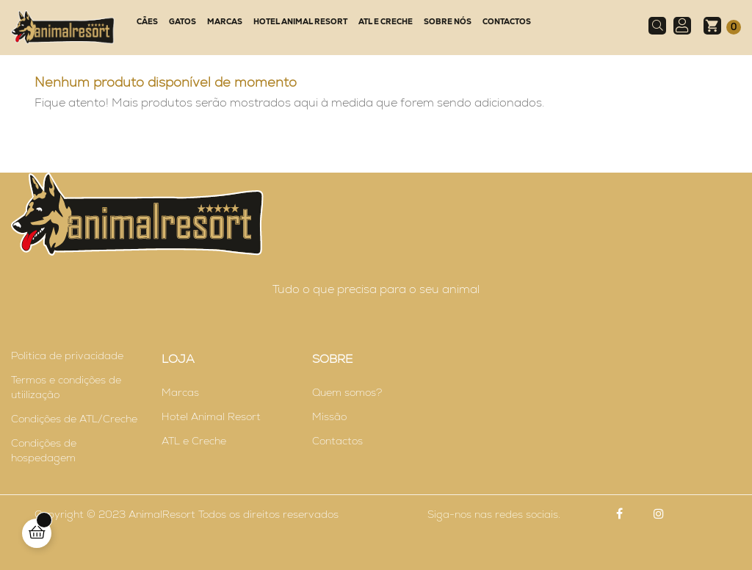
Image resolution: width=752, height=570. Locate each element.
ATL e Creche (194, 440)
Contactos (337, 440)
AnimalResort (162, 514)
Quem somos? (347, 392)
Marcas (180, 392)
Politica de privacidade (67, 355)
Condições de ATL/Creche (74, 418)
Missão (329, 416)
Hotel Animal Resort (211, 416)
